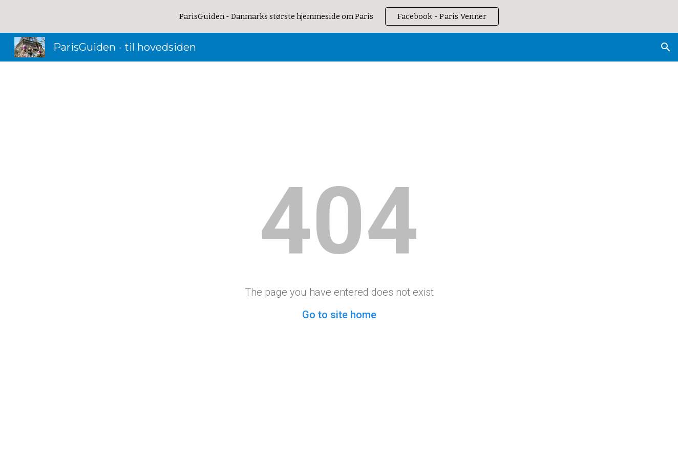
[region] (339, 16)
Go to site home (339, 315)
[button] (665, 47)
